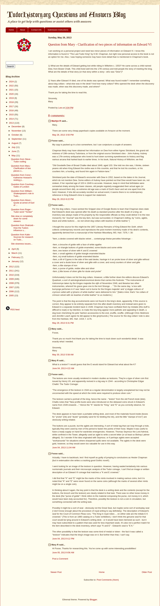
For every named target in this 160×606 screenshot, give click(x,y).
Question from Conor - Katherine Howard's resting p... (21, 177)
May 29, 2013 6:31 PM (63, 323)
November (17, 130)
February (16, 257)
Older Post (147, 572)
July (14, 147)
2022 (11, 85)
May (14, 155)
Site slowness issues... (21, 243)
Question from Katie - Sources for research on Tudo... (22, 237)
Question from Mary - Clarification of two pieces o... (21, 168)
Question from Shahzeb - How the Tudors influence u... (23, 228)
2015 (11, 114)
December (17, 126)
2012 (11, 266)
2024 (11, 81)
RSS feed (12, 309)
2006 (11, 291)
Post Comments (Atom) (108, 580)
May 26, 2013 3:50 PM (63, 135)
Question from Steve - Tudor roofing (21, 160)
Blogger (93, 599)
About (22, 30)
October (16, 135)
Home (11, 30)
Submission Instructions (58, 30)
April (14, 249)
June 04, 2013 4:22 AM (63, 368)
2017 (11, 106)
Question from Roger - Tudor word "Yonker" (22, 210)
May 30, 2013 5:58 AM (62, 354)
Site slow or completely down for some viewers (22, 218)
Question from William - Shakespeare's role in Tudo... (22, 193)
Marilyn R (56, 121)
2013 (11, 123)
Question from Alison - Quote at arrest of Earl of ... (22, 202)
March (15, 253)
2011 (11, 270)
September (17, 139)
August (15, 143)
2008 (11, 283)
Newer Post (56, 572)
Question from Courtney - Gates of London (23, 185)
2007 (11, 287)
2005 (11, 295)
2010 (11, 275)
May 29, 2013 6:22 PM (63, 199)
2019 (11, 98)
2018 (11, 102)
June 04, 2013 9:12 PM (63, 538)
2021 (11, 90)
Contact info (36, 30)
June (14, 151)
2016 (11, 110)
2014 (11, 119)
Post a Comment (60, 559)
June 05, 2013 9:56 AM (63, 552)
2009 (11, 279)
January (16, 261)
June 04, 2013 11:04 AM (63, 447)
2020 (11, 94)
